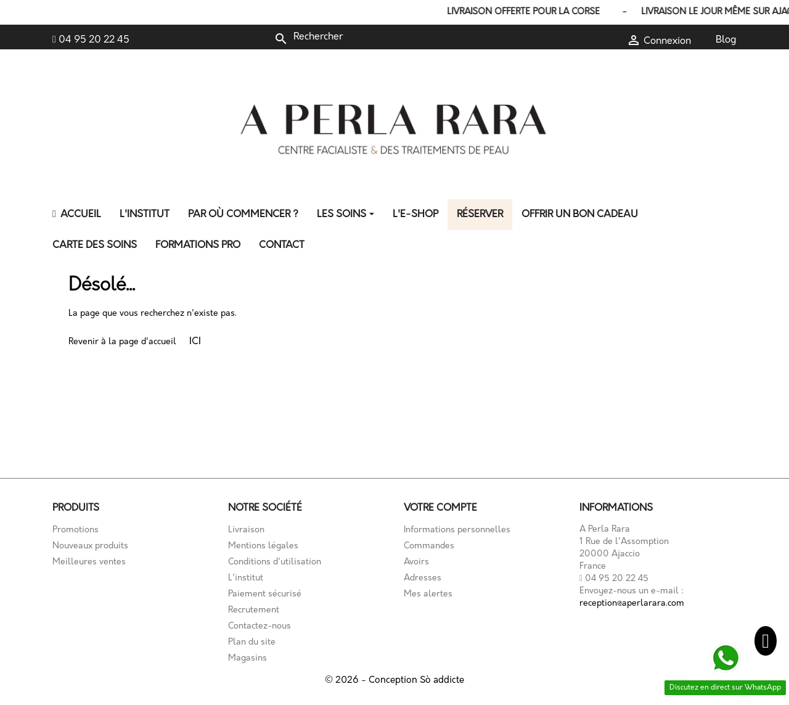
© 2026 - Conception (372, 680)
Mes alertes (428, 594)
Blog (726, 40)
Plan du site (252, 642)
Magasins (247, 658)
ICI (195, 342)
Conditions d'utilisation (274, 562)
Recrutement (253, 610)
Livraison (246, 530)
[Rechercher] (356, 37)
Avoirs (416, 562)
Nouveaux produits (90, 546)
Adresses (422, 578)
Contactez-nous (259, 626)
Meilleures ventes (89, 562)
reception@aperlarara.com (631, 603)
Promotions (75, 530)
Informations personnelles (457, 530)
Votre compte (440, 508)
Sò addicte (442, 680)
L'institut (245, 578)
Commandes (429, 546)
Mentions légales (263, 546)
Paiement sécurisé (264, 594)
